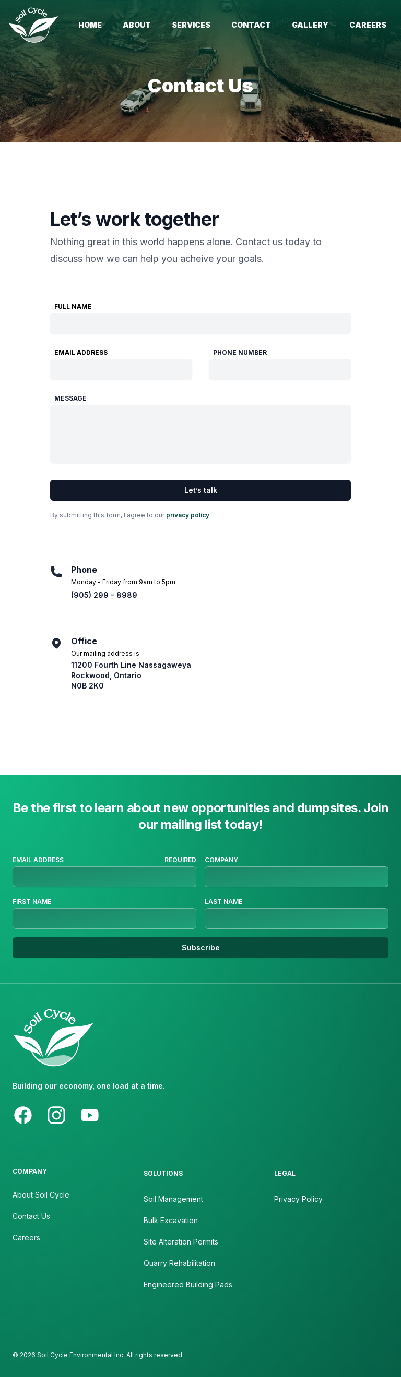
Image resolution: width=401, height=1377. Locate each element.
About (137, 24)
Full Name (73, 306)
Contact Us (31, 1216)
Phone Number (240, 352)
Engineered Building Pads (188, 1284)
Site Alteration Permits (181, 1241)
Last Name (223, 901)
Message (70, 398)
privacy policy (187, 515)
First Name (32, 901)
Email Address (81, 352)
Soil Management (173, 1198)
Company (221, 860)
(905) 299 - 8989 (104, 594)
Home (90, 24)
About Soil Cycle (41, 1194)
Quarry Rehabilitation (179, 1263)
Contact (251, 24)
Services (191, 24)
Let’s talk (200, 490)
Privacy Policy (298, 1198)
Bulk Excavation (171, 1220)
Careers (367, 24)
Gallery (310, 24)
